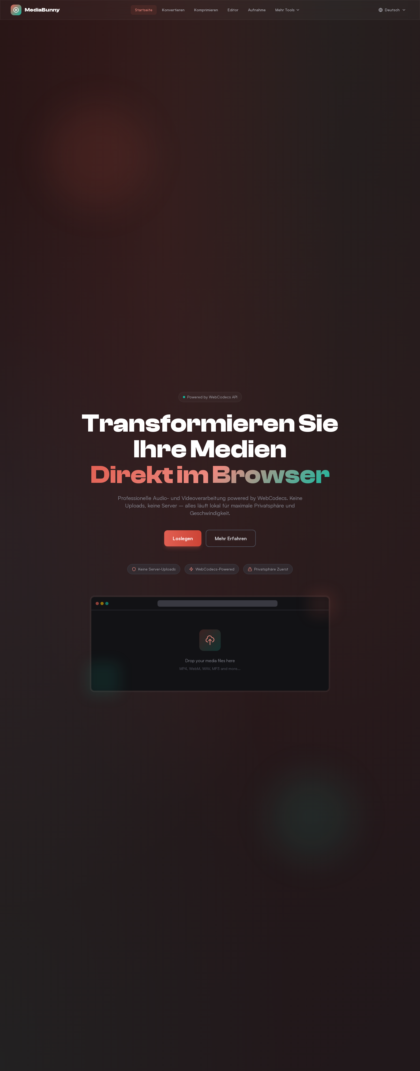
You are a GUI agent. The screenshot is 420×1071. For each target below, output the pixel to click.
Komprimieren (206, 10)
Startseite (143, 10)
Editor (233, 10)
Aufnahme (257, 10)
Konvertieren (173, 10)
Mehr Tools (287, 10)
